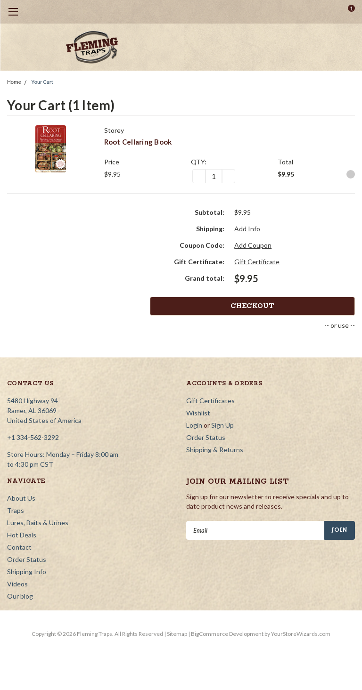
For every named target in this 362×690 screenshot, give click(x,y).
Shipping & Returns (214, 450)
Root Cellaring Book (138, 142)
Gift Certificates (210, 401)
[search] (312, 12)
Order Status (205, 437)
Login (194, 425)
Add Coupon (253, 245)
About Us (21, 498)
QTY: (198, 162)
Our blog (20, 596)
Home (14, 82)
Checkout (319, 306)
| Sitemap (175, 633)
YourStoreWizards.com (300, 633)
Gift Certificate (257, 262)
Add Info (247, 229)
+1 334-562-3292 (33, 437)
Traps (15, 510)
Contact (19, 547)
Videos (17, 584)
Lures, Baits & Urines (37, 523)
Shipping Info (26, 572)
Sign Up (222, 425)
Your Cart (42, 82)
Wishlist (198, 413)
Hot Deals (21, 535)
